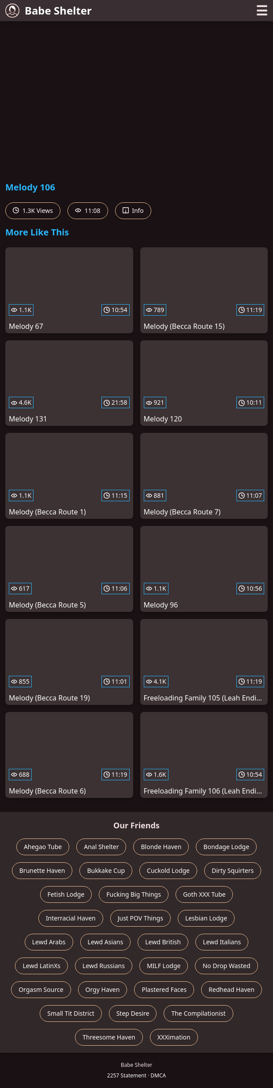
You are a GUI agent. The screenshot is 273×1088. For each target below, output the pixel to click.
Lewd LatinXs (41, 965)
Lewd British (163, 942)
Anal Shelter (101, 846)
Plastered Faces (164, 989)
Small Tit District (70, 1013)
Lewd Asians (105, 942)
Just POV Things (140, 918)
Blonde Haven (161, 846)
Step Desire (133, 1013)
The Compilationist (198, 1013)
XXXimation (174, 1037)
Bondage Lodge (226, 846)
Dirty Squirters (233, 870)
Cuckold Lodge (168, 870)
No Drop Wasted (226, 965)
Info (133, 210)
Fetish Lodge (66, 894)
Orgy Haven (103, 989)
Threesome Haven (108, 1037)
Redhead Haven (231, 989)
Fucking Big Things (133, 894)
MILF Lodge (164, 965)
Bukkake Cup (106, 870)
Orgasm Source (41, 989)
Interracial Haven (71, 918)
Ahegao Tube (43, 846)
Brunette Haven (42, 870)
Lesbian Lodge (206, 918)
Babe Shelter (48, 10)
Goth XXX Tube (204, 894)
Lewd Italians (222, 942)
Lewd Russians (103, 965)
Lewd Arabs (49, 942)
